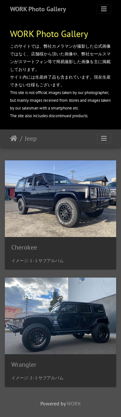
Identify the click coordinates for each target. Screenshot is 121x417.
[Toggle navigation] (104, 9)
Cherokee (24, 247)
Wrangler (23, 364)
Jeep (31, 138)
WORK (74, 403)
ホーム (13, 138)
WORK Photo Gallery (38, 9)
